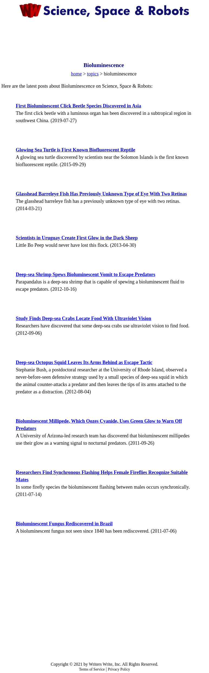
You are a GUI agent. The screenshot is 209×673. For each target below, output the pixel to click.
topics (93, 74)
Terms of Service (92, 669)
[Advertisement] (104, 35)
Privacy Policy (119, 669)
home (76, 74)
